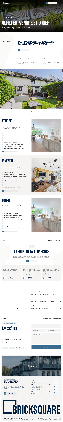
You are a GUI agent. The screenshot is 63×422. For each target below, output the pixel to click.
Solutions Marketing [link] (35, 389)
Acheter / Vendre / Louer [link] (36, 386)
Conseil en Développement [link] (36, 387)
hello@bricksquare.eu (11, 382)
